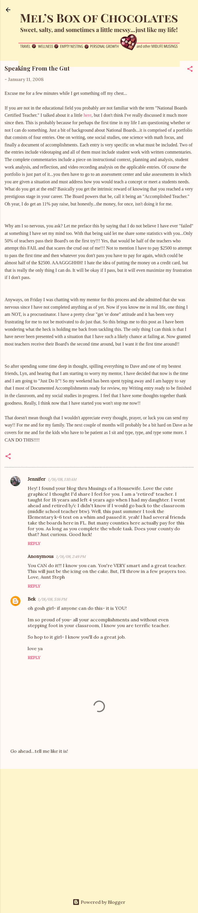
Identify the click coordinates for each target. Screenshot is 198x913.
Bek (31, 599)
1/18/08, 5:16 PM (52, 599)
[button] (189, 69)
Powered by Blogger (99, 902)
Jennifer (37, 479)
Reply (34, 543)
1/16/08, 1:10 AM (62, 479)
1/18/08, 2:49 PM (71, 556)
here (88, 115)
